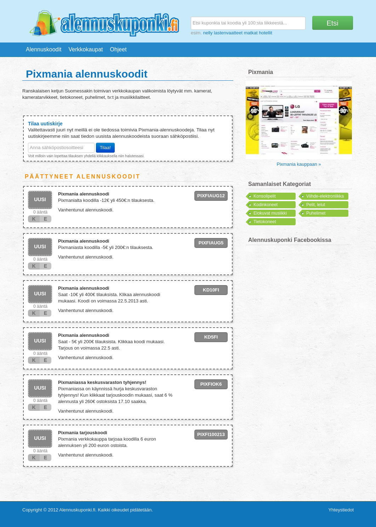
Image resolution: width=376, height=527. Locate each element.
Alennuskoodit (44, 49)
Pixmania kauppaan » (299, 164)
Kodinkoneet (265, 204)
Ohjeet (118, 49)
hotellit (265, 32)
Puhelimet (315, 213)
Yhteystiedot (341, 509)
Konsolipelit (264, 196)
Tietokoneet (264, 221)
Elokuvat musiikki (270, 213)
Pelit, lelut (315, 204)
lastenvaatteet (228, 32)
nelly (208, 32)
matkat (251, 32)
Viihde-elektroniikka (325, 196)
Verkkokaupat (86, 49)
